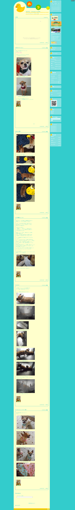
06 (58, 3)
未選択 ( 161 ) (53, 49)
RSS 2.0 (52, 113)
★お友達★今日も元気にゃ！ (55, 36)
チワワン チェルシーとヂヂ (33, 11)
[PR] (17, 17)
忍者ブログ (17, 505)
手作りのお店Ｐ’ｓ (54, 43)
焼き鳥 (52, 140)
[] (47, 17)
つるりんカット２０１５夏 (21, 409)
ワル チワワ (53, 144)
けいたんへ (52, 67)
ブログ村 (54, 20)
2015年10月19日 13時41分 (44, 404)
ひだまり (17, 285)
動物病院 (52, 136)
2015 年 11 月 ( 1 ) (54, 128)
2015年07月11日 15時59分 (44, 488)
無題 (51, 63)
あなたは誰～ (18, 131)
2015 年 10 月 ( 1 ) (54, 129)
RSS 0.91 (52, 111)
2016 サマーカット (19, 47)
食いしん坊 (52, 138)
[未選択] (47, 47)
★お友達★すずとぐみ (54, 38)
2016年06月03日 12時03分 (44, 126)
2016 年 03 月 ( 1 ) (54, 127)
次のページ (32, 503)
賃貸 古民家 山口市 (55, 32)
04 (52, 3)
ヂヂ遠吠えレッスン (20, 217)
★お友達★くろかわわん (54, 37)
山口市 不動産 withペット (56, 26)
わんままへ (52, 61)
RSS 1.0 (52, 112)
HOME (30, 503)
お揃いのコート (53, 142)
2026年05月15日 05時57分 (44, 42)
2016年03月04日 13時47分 (44, 212)
